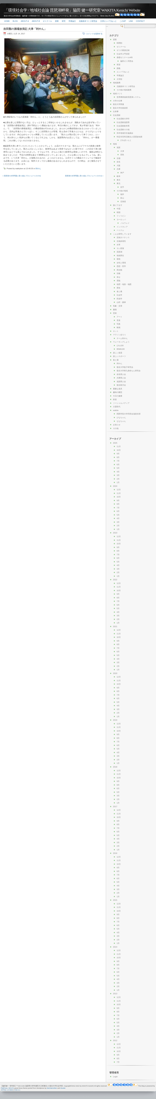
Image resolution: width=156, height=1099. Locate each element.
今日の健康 (117, 396)
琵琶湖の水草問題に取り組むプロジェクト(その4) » (84, 176)
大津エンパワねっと (108, 21)
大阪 (118, 165)
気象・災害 (117, 306)
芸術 (115, 313)
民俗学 (119, 299)
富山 (122, 198)
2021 (115, 626)
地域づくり (117, 94)
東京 (118, 180)
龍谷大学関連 (118, 104)
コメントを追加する (94, 34)
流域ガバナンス (123, 237)
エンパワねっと (123, 72)
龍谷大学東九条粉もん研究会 (128, 371)
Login (115, 1077)
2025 (115, 443)
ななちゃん (121, 421)
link (131, 21)
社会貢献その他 (123, 130)
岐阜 (118, 176)
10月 (119, 450)
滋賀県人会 (121, 382)
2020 (115, 673)
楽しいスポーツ (119, 356)
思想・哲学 (121, 266)
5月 (118, 468)
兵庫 (118, 169)
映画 (118, 327)
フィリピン (121, 216)
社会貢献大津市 (123, 119)
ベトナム (120, 230)
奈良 (118, 162)
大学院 (119, 79)
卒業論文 (72, 21)
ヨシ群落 (120, 248)
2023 (115, 533)
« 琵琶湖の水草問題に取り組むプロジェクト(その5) (21, 176)
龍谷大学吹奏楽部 (120, 108)
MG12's (11, 1088)
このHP (123, 21)
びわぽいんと (125, 140)
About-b (36, 21)
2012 (115, 1040)
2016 (115, 853)
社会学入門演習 (123, 54)
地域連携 (116, 83)
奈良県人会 (121, 374)
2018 (115, 767)
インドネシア (122, 227)
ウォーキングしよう (121, 342)
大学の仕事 (117, 101)
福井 (122, 194)
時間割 (119, 43)
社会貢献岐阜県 (123, 126)
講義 (118, 68)
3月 (118, 475)
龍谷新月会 (121, 385)
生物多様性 (121, 241)
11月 (119, 446)
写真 (118, 324)
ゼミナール (47, 21)
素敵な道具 (117, 389)
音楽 (118, 320)
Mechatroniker (52, 1088)
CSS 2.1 (17, 1090)
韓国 (118, 212)
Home (7, 21)
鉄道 (115, 399)
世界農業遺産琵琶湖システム (128, 97)
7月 (118, 461)
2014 (115, 947)
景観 (118, 281)
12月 (119, 490)
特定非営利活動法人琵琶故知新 (129, 137)
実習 (118, 65)
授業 (57, 21)
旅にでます (117, 205)
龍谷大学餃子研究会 (125, 367)
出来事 (115, 111)
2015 (115, 900)
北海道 (123, 201)
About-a (25, 21)
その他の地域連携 (124, 90)
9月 (118, 454)
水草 (118, 245)
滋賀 (118, 147)
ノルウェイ (125, 223)
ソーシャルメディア (121, 403)
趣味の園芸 (117, 392)
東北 (118, 183)
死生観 (119, 270)
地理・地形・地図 (124, 284)
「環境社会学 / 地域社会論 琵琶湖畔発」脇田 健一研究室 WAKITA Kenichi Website (72, 10)
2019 (115, 720)
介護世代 (116, 407)
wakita (115, 410)
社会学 (119, 295)
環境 (118, 259)
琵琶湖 (119, 252)
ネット (115, 331)
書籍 (115, 310)
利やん (38, 168)
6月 (118, 464)
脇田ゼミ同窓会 (126, 61)
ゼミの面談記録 (123, 50)
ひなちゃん (121, 417)
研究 (64, 21)
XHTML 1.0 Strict (7, 1090)
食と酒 (115, 360)
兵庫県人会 (121, 378)
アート (119, 317)
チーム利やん (122, 338)
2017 (115, 807)
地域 (115, 144)
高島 (122, 155)
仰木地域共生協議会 (125, 133)
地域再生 (120, 256)
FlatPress (4, 1088)
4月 (118, 472)
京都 (118, 158)
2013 (115, 994)
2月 (118, 479)
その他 (115, 428)
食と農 (119, 291)
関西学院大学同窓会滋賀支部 (128, 414)
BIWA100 (121, 349)
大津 (122, 151)
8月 (118, 457)
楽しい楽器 (117, 353)
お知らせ (116, 425)
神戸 (122, 173)
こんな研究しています (122, 234)
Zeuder (63, 1088)
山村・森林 (121, 302)
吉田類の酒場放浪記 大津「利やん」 (25, 28)
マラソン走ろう (119, 335)
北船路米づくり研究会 (88, 21)
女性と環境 (121, 263)
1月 (118, 482)
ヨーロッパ (121, 220)
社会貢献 (116, 115)
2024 (115, 486)
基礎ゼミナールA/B (124, 57)
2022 (115, 580)
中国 (118, 209)
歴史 (118, 288)
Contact (140, 21)
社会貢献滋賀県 (123, 122)
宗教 (118, 273)
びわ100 (120, 346)
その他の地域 (122, 191)
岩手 (122, 187)
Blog (15, 21)
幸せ (118, 277)
